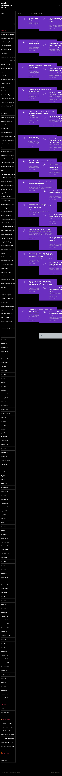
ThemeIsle (57, 772)
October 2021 (4, 550)
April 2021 (3, 569)
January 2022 (4, 538)
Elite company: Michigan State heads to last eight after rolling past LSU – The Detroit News (49, 267)
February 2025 (4, 394)
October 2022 (4, 503)
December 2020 (5, 581)
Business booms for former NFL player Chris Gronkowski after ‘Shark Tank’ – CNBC (50, 291)
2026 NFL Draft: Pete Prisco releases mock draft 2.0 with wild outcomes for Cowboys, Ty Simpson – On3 (8, 64)
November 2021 (5, 546)
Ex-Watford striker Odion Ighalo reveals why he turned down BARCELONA (50, 314)
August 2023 (4, 464)
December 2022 (5, 495)
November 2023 (5, 452)
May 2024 (3, 429)
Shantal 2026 (6, 719)
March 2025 (4, 390)
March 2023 (4, 483)
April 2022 (3, 526)
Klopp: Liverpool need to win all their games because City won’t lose (29, 139)
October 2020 (4, 589)
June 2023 (3, 472)
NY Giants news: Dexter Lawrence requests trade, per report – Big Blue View (8, 325)
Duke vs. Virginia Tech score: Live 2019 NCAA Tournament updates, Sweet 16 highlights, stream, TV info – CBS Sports (29, 286)
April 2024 (3, 433)
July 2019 (3, 643)
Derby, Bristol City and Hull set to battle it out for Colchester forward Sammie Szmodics (49, 241)
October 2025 (4, 363)
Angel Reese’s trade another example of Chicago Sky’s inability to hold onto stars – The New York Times (8, 279)
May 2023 (3, 476)
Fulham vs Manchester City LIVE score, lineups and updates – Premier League (28, 232)
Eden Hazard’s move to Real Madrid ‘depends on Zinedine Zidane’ (50, 193)
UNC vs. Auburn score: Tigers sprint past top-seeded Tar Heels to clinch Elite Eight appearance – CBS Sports (29, 257)
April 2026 (3, 339)
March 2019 (4, 651)
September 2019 (5, 635)
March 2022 (4, 530)
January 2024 (4, 444)
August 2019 (4, 639)
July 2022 (3, 515)
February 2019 (4, 655)
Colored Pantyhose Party (7, 746)
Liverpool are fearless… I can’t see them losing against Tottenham (29, 184)
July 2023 (3, 468)
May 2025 (3, 382)
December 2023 (5, 448)
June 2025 (3, 378)
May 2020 (3, 604)
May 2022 (3, 522)
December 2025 (5, 355)
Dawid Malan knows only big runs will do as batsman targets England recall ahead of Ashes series (50, 168)
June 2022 (3, 518)
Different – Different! (6, 723)
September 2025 (5, 367)
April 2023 (3, 480)
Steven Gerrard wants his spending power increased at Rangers (29, 163)
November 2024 (5, 405)
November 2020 (5, 585)
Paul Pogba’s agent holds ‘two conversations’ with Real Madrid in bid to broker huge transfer (29, 208)
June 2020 (3, 600)
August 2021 (4, 557)
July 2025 (3, 374)
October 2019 (4, 631)
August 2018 (4, 678)
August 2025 (4, 370)
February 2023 (4, 487)
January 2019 (4, 659)
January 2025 (4, 398)
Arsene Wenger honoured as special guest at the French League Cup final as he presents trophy (50, 47)
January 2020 (4, 620)
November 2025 (5, 359)
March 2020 (4, 612)
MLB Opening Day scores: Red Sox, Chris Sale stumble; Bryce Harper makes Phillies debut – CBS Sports (29, 314)
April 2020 (3, 608)
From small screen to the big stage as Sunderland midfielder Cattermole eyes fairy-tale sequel (49, 143)
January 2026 (4, 351)
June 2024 (3, 425)
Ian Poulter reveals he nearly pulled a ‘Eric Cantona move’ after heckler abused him (50, 218)
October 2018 (4, 670)
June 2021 (3, 565)
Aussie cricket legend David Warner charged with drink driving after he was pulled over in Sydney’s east (8, 140)
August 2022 (4, 511)
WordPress (17, 772)
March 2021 (4, 573)
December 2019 (5, 624)
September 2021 (5, 554)
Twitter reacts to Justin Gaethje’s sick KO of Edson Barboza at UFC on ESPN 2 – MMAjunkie (29, 115)
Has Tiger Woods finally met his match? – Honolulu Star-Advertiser (28, 92)
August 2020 (4, 593)
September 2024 (5, 413)
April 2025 (3, 386)
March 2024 (4, 437)
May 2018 (3, 682)
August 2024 (4, 417)
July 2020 (3, 596)
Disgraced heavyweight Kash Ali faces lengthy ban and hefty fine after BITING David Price (29, 69)
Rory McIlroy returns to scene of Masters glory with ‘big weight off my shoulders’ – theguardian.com (8, 83)
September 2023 (5, 460)
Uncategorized (5, 712)
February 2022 (4, 534)
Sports (2, 708)
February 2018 (4, 694)
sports (4, 3)
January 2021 (4, 577)
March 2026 (4, 343)
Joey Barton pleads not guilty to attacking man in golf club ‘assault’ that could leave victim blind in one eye (8, 245)
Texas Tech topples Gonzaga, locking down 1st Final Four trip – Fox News (50, 71)
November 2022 (5, 499)
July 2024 (3, 421)
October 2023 (4, 456)
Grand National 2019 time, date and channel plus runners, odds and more (29, 45)
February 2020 (4, 616)
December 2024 (5, 402)
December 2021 (5, 542)
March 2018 (4, 690)
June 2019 (3, 647)
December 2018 (5, 663)
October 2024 (4, 409)
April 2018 (3, 686)
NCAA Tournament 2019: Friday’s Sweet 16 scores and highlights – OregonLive (50, 119)
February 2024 (4, 441)
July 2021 (3, 561)
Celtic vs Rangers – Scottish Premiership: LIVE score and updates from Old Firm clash (50, 21)
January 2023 (4, 491)
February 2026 (4, 347)
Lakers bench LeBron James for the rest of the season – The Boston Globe (50, 95)
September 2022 (5, 507)
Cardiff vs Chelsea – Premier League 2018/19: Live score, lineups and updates (29, 20)
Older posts (43, 336)
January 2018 (4, 698)
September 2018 (5, 674)
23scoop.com (6, 753)
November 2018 (5, 667)
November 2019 (5, 628)
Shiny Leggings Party (6, 727)
